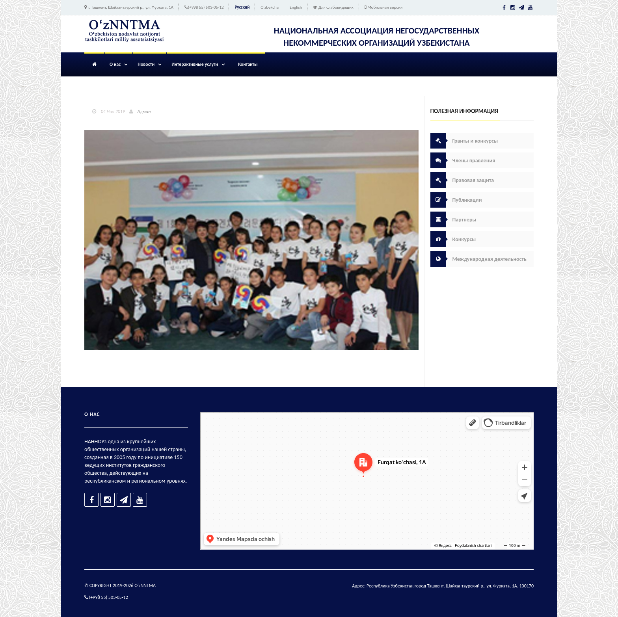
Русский (242, 7)
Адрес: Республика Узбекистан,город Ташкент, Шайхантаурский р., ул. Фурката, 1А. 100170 (443, 586)
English (296, 7)
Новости (146, 64)
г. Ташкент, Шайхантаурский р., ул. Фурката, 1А (130, 7)
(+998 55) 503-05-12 (206, 7)
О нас (115, 64)
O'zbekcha (270, 7)
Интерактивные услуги (194, 64)
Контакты (247, 64)
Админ (144, 111)
